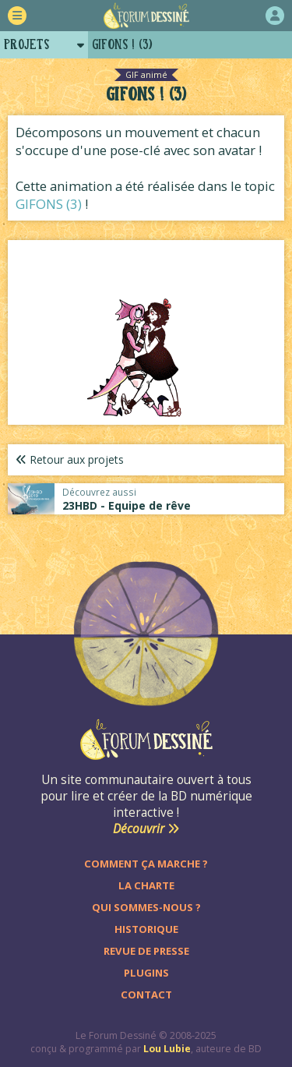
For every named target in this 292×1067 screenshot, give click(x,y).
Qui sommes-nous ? (146, 907)
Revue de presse (146, 951)
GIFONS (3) (49, 204)
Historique (146, 929)
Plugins (146, 973)
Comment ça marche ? (146, 864)
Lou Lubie (167, 1048)
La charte (146, 885)
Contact (146, 995)
